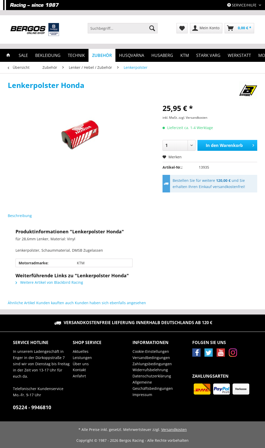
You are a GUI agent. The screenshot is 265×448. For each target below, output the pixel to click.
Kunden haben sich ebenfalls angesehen (110, 302)
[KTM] (185, 55)
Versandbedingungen (151, 357)
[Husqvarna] (131, 55)
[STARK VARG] (208, 55)
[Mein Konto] (206, 28)
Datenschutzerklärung (151, 376)
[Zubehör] (102, 55)
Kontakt (79, 369)
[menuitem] (123, 30)
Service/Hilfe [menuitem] (242, 5)
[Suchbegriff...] (123, 28)
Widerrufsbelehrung (150, 369)
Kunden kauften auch (55, 302)
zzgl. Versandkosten (193, 117)
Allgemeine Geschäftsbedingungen (152, 385)
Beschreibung (20, 215)
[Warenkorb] (239, 28)
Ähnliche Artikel (21, 302)
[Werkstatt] (239, 55)
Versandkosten (174, 429)
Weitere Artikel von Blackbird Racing (49, 282)
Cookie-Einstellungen (150, 351)
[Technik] (76, 55)
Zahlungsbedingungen (152, 363)
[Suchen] (152, 28)
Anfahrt (79, 376)
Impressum (142, 394)
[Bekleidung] (48, 55)
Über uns (81, 363)
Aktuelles (81, 351)
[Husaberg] (162, 55)
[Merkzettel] (182, 28)
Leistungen (82, 357)
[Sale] (23, 55)
